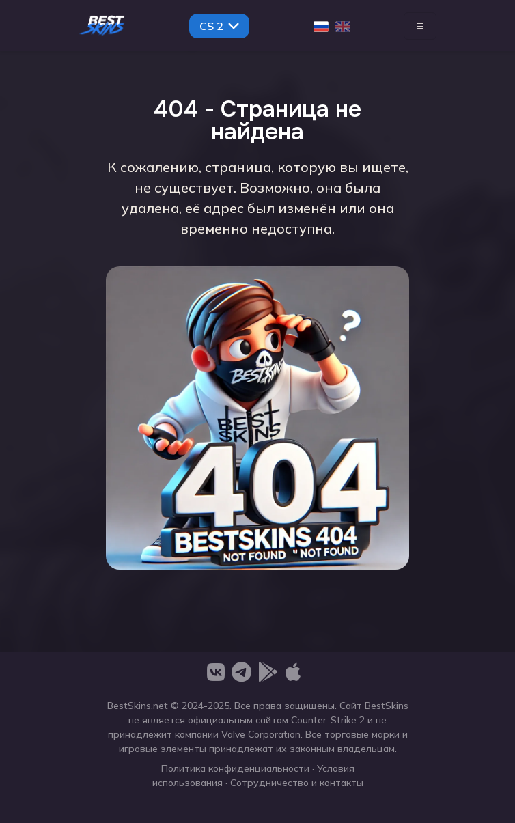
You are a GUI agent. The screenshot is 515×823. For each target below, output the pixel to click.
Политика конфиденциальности (235, 768)
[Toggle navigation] (420, 26)
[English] (343, 25)
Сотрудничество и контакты (296, 783)
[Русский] (321, 25)
